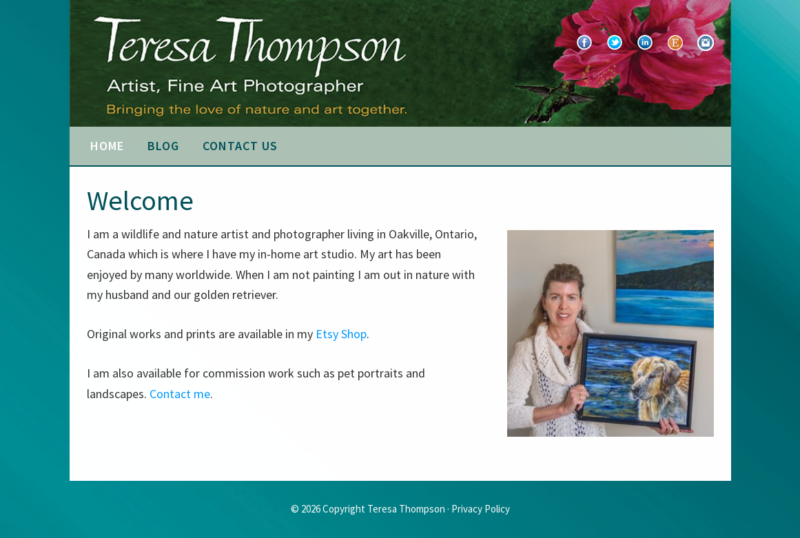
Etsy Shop (341, 334)
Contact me (180, 394)
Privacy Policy (480, 508)
